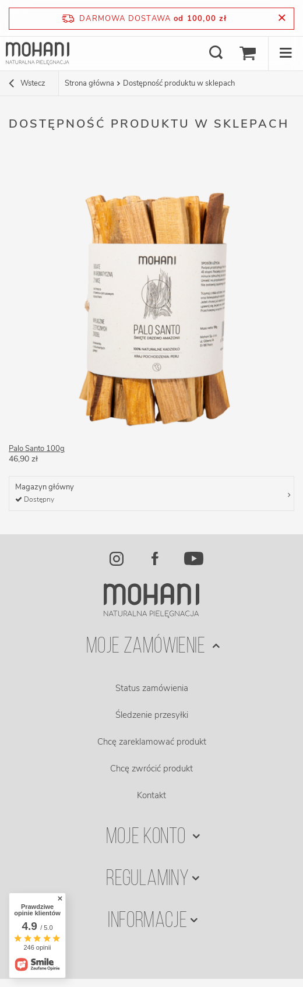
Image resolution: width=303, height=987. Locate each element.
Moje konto (147, 837)
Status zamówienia (151, 688)
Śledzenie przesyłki (151, 715)
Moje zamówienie (147, 647)
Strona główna (89, 83)
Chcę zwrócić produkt (151, 768)
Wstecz (27, 84)
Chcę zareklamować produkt (151, 742)
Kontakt (151, 795)
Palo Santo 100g (37, 448)
